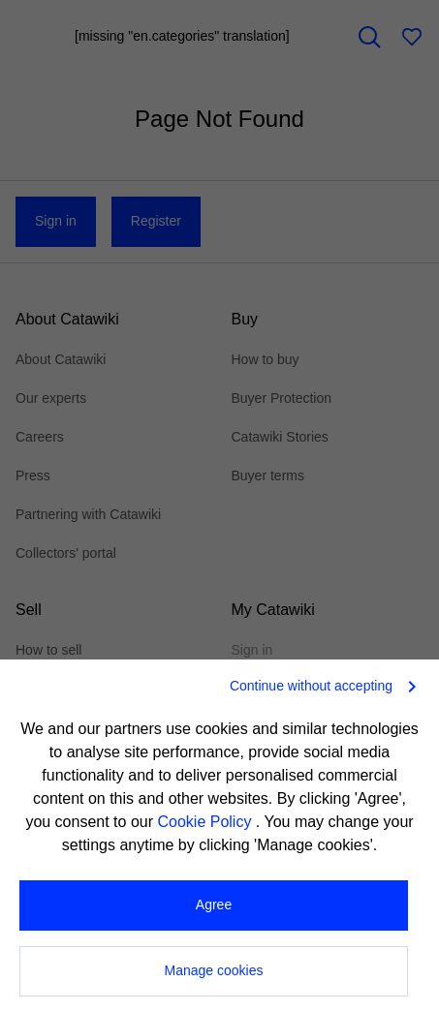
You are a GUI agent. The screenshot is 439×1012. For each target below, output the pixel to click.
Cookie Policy (206, 821)
